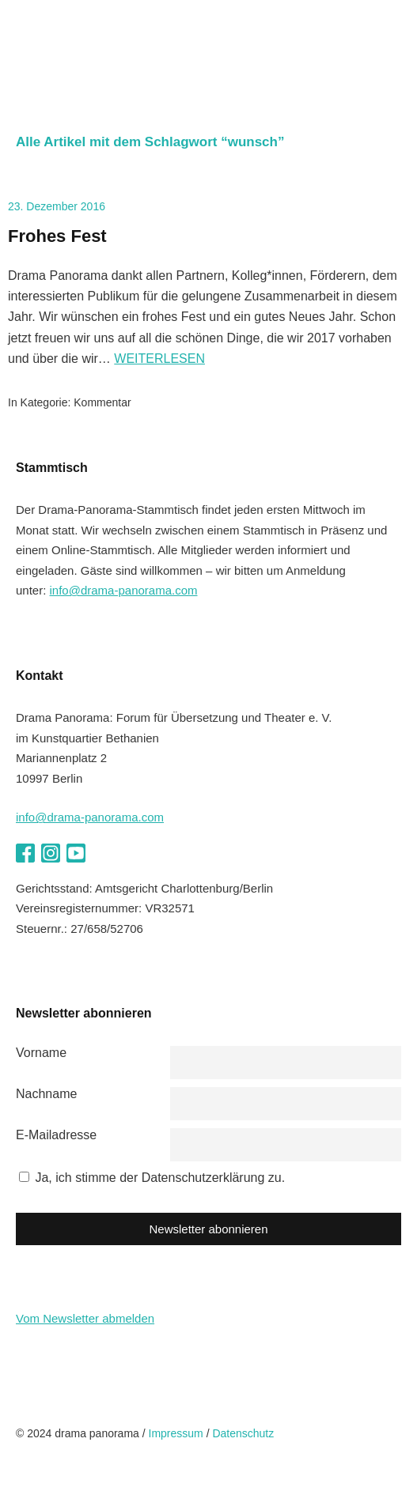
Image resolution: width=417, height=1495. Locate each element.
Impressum (176, 1433)
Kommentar (102, 402)
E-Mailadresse (56, 1135)
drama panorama (111, 55)
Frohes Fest (57, 236)
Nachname (46, 1093)
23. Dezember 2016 (56, 206)
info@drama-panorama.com (124, 590)
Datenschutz (243, 1433)
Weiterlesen (159, 358)
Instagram (50, 853)
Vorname (41, 1052)
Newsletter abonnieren (208, 1229)
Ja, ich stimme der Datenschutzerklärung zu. (160, 1177)
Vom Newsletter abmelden (85, 1318)
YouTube (75, 853)
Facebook (25, 853)
